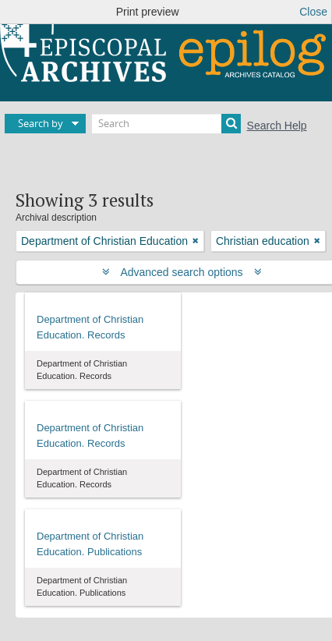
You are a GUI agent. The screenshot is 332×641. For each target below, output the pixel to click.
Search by (40, 123)
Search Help (277, 125)
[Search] (166, 123)
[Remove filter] (195, 241)
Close (313, 11)
